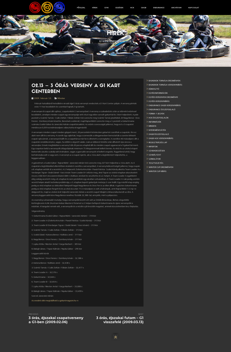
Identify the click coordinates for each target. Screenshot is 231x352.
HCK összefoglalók (159, 117)
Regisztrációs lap (158, 142)
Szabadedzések (157, 150)
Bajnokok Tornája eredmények (164, 80)
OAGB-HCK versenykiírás (161, 138)
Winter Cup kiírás (157, 171)
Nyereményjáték (157, 130)
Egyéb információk (158, 93)
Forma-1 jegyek (156, 113)
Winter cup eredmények (161, 167)
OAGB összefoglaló (159, 134)
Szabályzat (155, 155)
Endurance (158, 7)
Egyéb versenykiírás (159, 101)
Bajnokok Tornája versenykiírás (165, 85)
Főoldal (81, 7)
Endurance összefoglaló (162, 109)
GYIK (106, 7)
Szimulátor (155, 159)
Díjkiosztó (154, 89)
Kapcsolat (193, 7)
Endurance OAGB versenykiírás (165, 105)
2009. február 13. (43, 98)
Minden (61, 98)
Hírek (94, 7)
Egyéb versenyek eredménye (163, 97)
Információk (155, 122)
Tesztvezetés (156, 163)
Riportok (153, 146)
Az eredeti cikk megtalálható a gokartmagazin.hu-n (55, 300)
